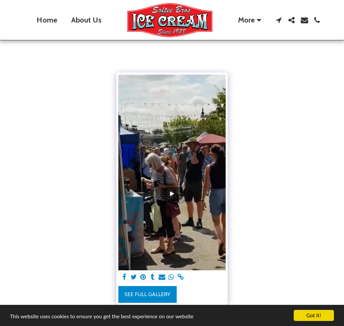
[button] (279, 20)
